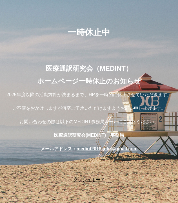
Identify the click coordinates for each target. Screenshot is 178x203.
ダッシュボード (89, 179)
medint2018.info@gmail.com (107, 148)
